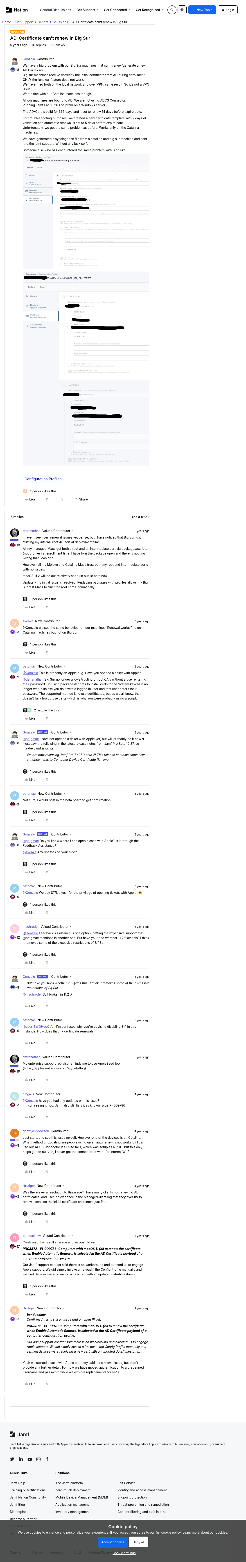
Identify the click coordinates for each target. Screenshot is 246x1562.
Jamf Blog (17, 1504)
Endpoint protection (132, 1497)
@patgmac (31, 739)
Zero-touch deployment (72, 1490)
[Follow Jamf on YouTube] (29, 1459)
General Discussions (55, 10)
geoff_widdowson (36, 1131)
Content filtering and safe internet (142, 1512)
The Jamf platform (69, 1483)
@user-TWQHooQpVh (39, 1026)
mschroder (31, 926)
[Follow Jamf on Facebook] (47, 1459)
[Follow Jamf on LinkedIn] (21, 1459)
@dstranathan (33, 679)
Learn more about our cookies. (205, 1532)
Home (6, 22)
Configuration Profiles (43, 479)
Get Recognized (150, 10)
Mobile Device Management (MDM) (81, 1497)
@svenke (29, 852)
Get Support (88, 10)
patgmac (29, 666)
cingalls (28, 1094)
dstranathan (32, 531)
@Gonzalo (30, 673)
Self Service (126, 1483)
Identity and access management (142, 1490)
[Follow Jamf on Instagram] (38, 1459)
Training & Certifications (28, 1490)
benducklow (32, 1236)
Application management (73, 1504)
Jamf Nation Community (28, 1497)
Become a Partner (23, 1519)
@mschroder (32, 994)
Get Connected (117, 10)
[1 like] (39, 491)
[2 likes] (41, 710)
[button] (202, 9)
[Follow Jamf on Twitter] (12, 1459)
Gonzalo (29, 59)
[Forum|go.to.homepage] (17, 10)
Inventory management (72, 1512)
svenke (28, 621)
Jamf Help (17, 1483)
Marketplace (19, 1512)
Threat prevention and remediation (143, 1504)
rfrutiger (29, 1186)
